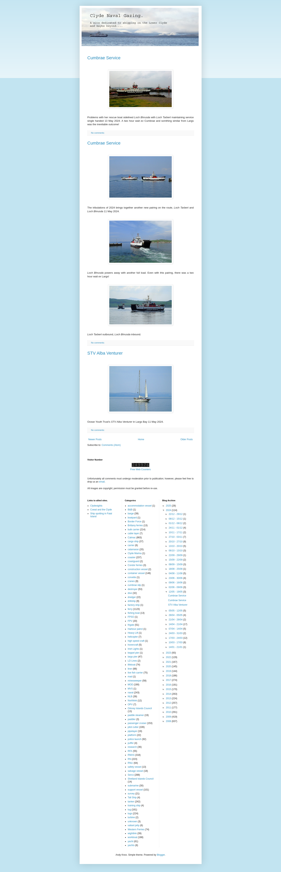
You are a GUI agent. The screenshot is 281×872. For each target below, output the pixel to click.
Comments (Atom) (111, 445)
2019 (169, 671)
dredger (132, 597)
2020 (169, 666)
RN (129, 759)
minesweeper (135, 680)
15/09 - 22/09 (176, 559)
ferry (130, 609)
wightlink (132, 833)
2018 (169, 675)
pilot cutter (133, 727)
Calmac (132, 537)
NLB (130, 696)
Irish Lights (133, 649)
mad (130, 676)
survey (131, 793)
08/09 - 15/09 (176, 564)
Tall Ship (132, 797)
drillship (132, 601)
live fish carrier (135, 672)
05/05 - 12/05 (176, 610)
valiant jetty (134, 825)
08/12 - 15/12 (176, 518)
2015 (169, 689)
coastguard (133, 561)
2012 (169, 703)
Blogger (161, 854)
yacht (130, 841)
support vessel (135, 789)
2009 (169, 716)
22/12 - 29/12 (176, 514)
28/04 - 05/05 (176, 615)
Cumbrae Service (104, 57)
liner (130, 668)
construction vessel (138, 569)
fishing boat (134, 613)
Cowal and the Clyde (101, 509)
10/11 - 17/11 (176, 532)
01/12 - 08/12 (176, 523)
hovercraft (133, 644)
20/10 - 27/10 (176, 541)
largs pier (132, 656)
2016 (169, 684)
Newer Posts (95, 439)
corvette (132, 577)
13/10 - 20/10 (176, 546)
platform (132, 735)
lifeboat (131, 664)
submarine (133, 785)
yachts (131, 845)
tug (129, 809)
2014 (169, 694)
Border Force (134, 521)
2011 (169, 707)
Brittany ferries (135, 525)
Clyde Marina (135, 553)
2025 (169, 505)
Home (141, 439)
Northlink (132, 700)
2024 (169, 510)
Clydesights (96, 505)
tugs (130, 813)
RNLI (130, 763)
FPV (130, 621)
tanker (131, 801)
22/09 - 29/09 (176, 555)
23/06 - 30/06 (176, 578)
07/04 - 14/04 (176, 628)
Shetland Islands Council (141, 778)
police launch (134, 739)
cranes (131, 581)
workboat (132, 837)
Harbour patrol (135, 629)
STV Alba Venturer (105, 353)
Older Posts (187, 439)
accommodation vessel (140, 505)
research (132, 747)
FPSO (131, 617)
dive (130, 593)
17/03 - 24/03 (176, 638)
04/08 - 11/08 (176, 573)
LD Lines (132, 660)
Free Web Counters (140, 469)
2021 (169, 662)
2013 (169, 698)
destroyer (133, 589)
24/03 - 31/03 (176, 633)
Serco (131, 775)
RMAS (131, 755)
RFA (130, 751)
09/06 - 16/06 (176, 582)
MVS (130, 688)
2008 (169, 721)
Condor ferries (135, 565)
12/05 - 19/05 (176, 591)
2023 (169, 652)
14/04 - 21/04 (176, 624)
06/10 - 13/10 (176, 550)
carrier (131, 545)
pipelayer (132, 731)
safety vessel (134, 767)
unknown (132, 821)
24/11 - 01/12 (176, 527)
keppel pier (133, 652)
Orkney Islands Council (140, 708)
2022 (169, 657)
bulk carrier (133, 529)
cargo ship (133, 541)
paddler (132, 719)
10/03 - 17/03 (176, 642)
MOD (130, 684)
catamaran (133, 549)
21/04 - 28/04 (176, 619)
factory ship (134, 605)
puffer (131, 743)
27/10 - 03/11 (176, 537)
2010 (169, 712)
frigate (131, 625)
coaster (131, 557)
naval (130, 692)
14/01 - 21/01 (176, 647)
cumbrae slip (134, 585)
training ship (134, 805)
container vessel (136, 573)
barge (131, 513)
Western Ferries (136, 829)
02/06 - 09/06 (176, 587)
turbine (131, 817)
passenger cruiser (137, 723)
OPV (130, 704)
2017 (169, 680)
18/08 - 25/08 (176, 569)
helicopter (133, 636)
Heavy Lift (133, 633)
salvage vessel (135, 771)
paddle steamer (136, 715)
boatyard (132, 517)
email (102, 481)
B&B (130, 509)
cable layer (133, 533)
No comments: (98, 133)
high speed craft (136, 641)
